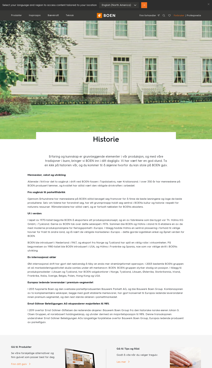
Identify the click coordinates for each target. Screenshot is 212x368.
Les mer (122, 362)
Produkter (16, 15)
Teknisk (70, 15)
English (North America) (116, 5)
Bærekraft (53, 15)
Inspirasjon (35, 15)
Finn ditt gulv (19, 364)
